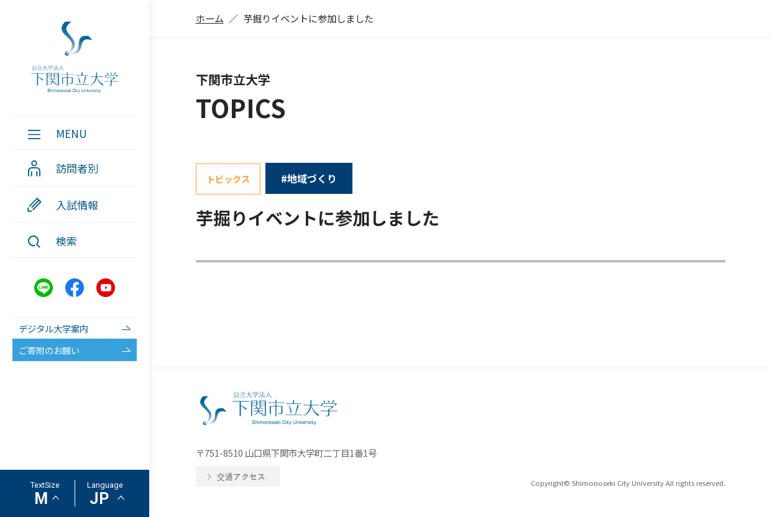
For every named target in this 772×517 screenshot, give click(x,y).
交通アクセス (241, 476)
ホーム (210, 18)
